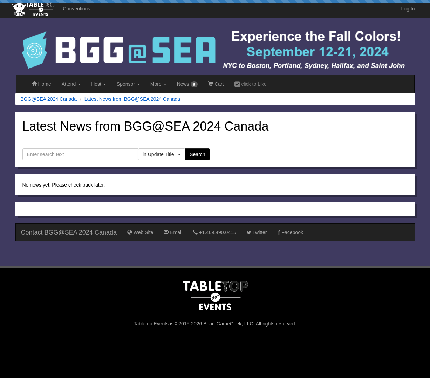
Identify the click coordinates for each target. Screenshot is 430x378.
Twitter (257, 232)
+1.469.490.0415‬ (214, 232)
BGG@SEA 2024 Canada (49, 99)
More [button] (158, 84)
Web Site (140, 232)
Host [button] (98, 84)
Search (197, 154)
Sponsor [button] (128, 84)
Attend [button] (71, 84)
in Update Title (162, 154)
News (187, 84)
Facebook (290, 232)
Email (173, 232)
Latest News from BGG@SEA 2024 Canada (132, 99)
